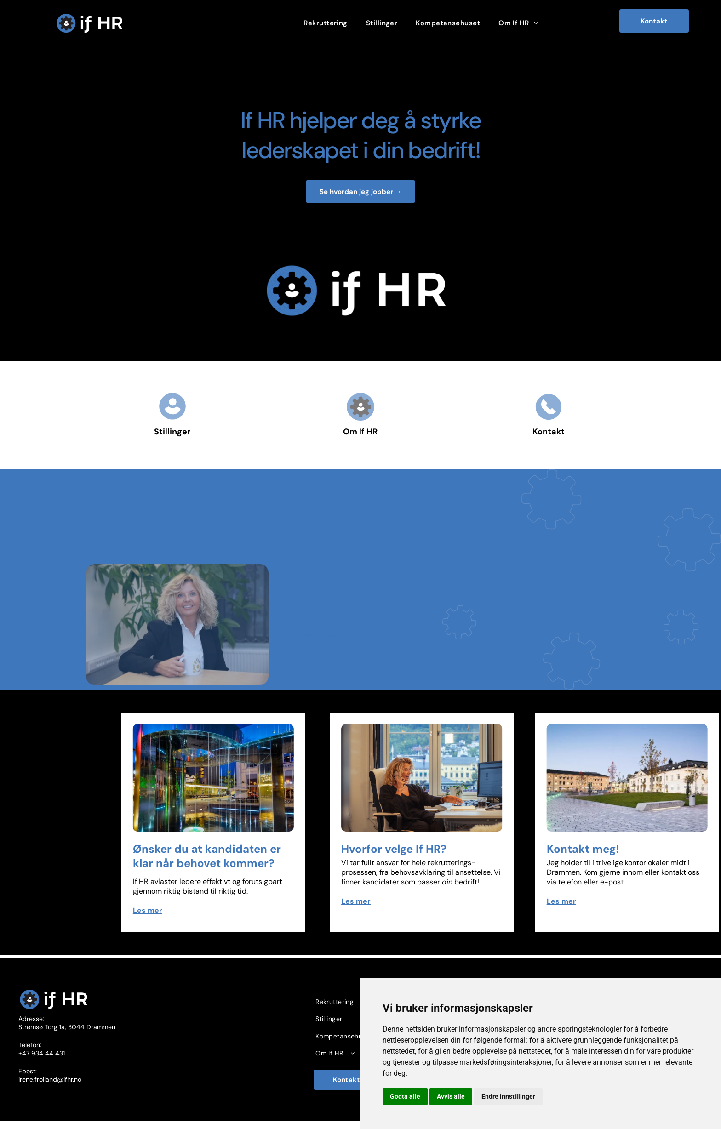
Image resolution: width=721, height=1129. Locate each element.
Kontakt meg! (635, 849)
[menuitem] (325, 23)
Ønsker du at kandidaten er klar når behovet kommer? (272, 856)
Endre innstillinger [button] (508, 1096)
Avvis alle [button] (451, 1096)
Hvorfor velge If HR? (451, 849)
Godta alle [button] (405, 1096)
